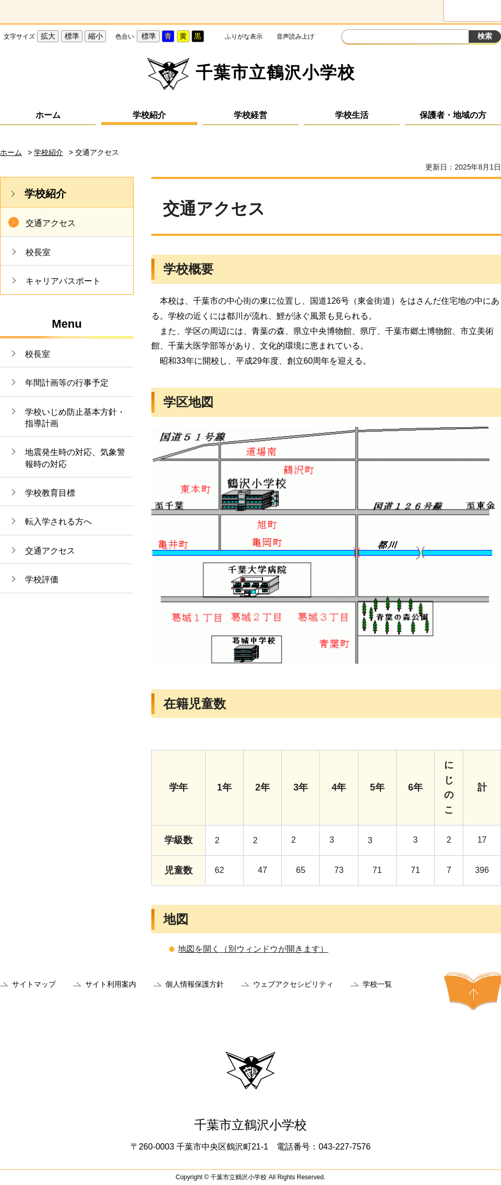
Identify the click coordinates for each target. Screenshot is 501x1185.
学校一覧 (377, 984)
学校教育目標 (50, 492)
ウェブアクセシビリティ (293, 984)
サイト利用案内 (110, 984)
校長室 (38, 252)
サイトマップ (34, 984)
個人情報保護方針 (194, 984)
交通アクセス (51, 223)
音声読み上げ (295, 36)
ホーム (48, 115)
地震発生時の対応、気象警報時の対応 (75, 458)
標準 (72, 36)
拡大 (48, 36)
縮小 (95, 36)
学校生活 (351, 115)
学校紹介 (149, 115)
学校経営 (250, 115)
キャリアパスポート (63, 281)
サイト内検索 (350, 37)
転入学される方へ (58, 521)
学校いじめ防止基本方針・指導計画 (75, 418)
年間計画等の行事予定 (67, 382)
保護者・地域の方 (453, 115)
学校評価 (41, 579)
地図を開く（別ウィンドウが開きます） (253, 948)
